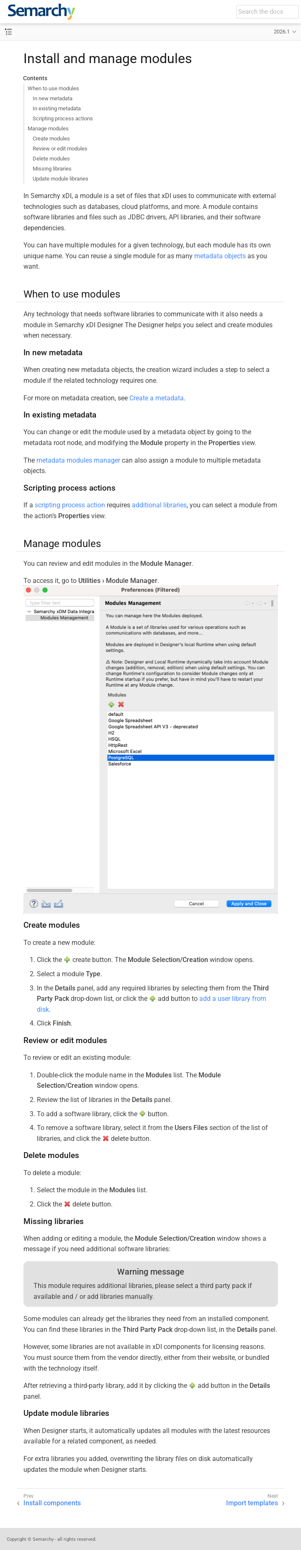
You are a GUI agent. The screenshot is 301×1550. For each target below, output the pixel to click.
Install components (52, 1503)
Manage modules (48, 128)
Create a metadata (156, 398)
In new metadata (52, 98)
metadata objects (220, 256)
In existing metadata (57, 108)
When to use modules (53, 88)
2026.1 (282, 31)
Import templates (252, 1503)
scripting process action (70, 505)
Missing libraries (52, 168)
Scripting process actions (63, 118)
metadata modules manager (78, 460)
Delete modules (51, 158)
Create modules (51, 138)
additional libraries (159, 505)
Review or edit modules (60, 148)
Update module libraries (60, 179)
